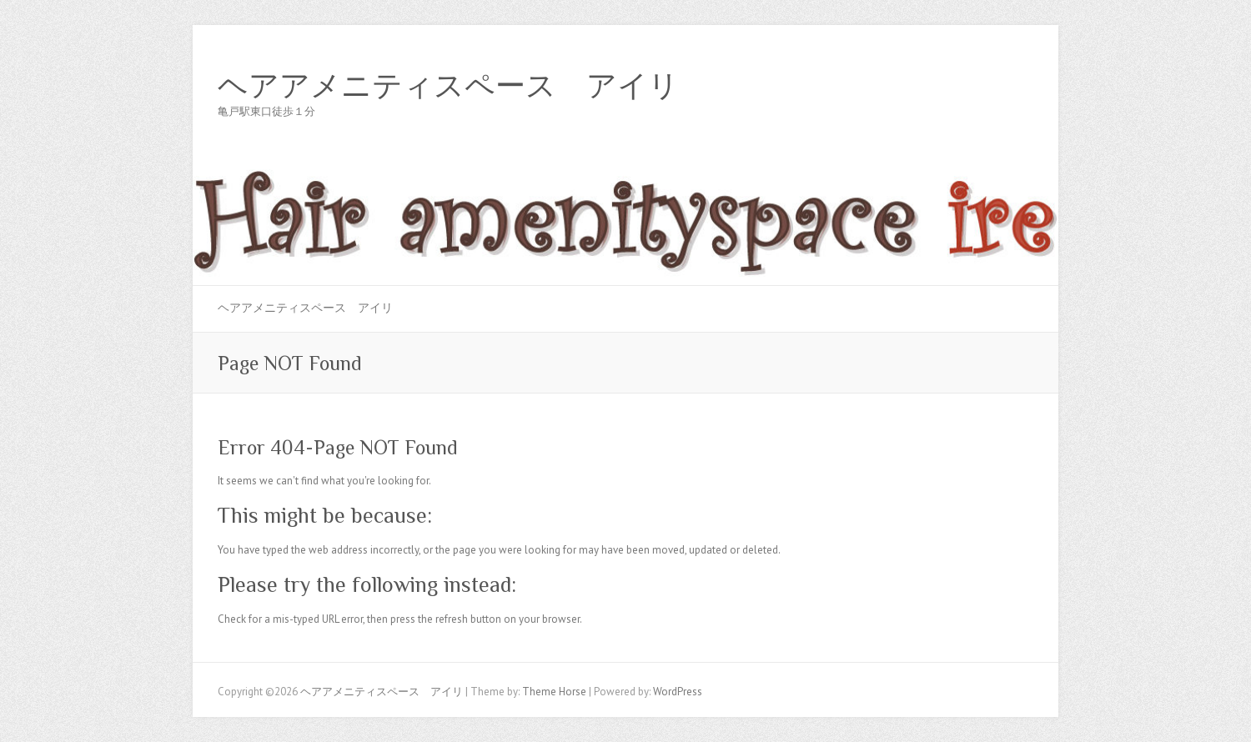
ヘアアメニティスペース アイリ (448, 86)
